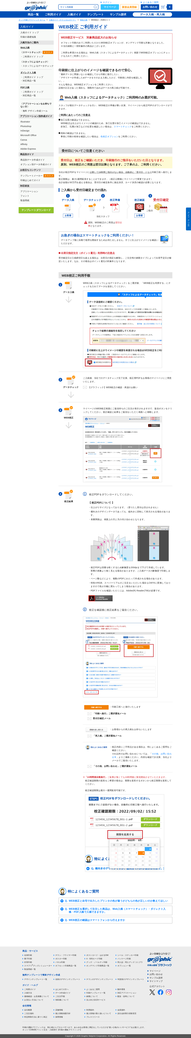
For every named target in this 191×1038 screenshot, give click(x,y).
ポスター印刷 (61, 959)
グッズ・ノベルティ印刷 (96, 962)
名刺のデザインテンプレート (67, 979)
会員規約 (121, 1010)
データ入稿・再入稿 (152, 14)
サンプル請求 (156, 978)
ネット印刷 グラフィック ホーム (32, 20)
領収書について (62, 1000)
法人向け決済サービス (95, 1000)
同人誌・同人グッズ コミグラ (130, 962)
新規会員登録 (129, 7)
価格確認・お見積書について (36, 996)
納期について (92, 996)
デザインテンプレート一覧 (35, 979)
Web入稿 (83, 20)
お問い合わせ (150, 7)
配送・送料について (126, 996)
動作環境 (121, 989)
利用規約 (90, 1010)
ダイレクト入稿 (28, 72)
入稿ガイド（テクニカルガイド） (62, 20)
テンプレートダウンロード (36, 210)
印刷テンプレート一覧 (95, 993)
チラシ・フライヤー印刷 (65, 955)
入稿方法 (28, 993)
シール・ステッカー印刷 (128, 955)
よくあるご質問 (151, 2)
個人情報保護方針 (63, 1013)
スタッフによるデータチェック (38, 66)
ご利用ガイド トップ (33, 56)
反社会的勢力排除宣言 (127, 1013)
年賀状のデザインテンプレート (130, 979)
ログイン (107, 2)
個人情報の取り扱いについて (98, 1013)
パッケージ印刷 (124, 959)
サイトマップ (156, 981)
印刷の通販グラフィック (32, 1027)
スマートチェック (123, 126)
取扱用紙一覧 (30, 969)
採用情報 (59, 1017)
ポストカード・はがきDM (97, 955)
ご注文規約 (29, 1013)
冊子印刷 (28, 959)
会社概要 (28, 1010)
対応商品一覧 (29, 80)
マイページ (110, 7)
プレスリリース (93, 1017)
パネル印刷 (60, 962)
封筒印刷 (28, 962)
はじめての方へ (62, 989)
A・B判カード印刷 (94, 959)
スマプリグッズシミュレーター (38, 966)
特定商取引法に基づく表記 (35, 1017)
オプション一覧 (124, 966)
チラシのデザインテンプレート (99, 979)
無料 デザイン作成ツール (35, 111)
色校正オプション (109, 136)
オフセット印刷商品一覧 (65, 966)
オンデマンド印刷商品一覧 (97, 966)
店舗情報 (59, 1010)
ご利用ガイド (30, 989)
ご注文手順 (60, 996)
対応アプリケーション (127, 993)
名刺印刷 (28, 955)
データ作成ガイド (63, 993)
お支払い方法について (33, 1000)
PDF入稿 (24, 87)
